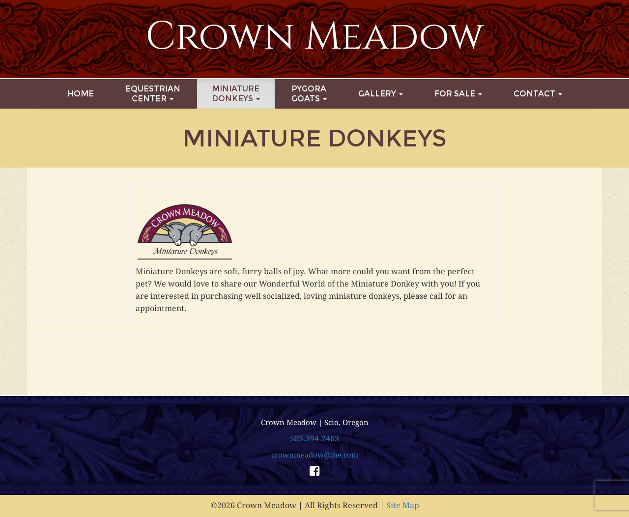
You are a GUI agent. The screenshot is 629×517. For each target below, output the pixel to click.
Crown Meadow (314, 36)
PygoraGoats (309, 93)
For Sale (458, 93)
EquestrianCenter (152, 93)
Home (80, 93)
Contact (538, 93)
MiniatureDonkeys (236, 93)
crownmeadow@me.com (314, 455)
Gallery (380, 93)
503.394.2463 (314, 438)
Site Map (402, 505)
